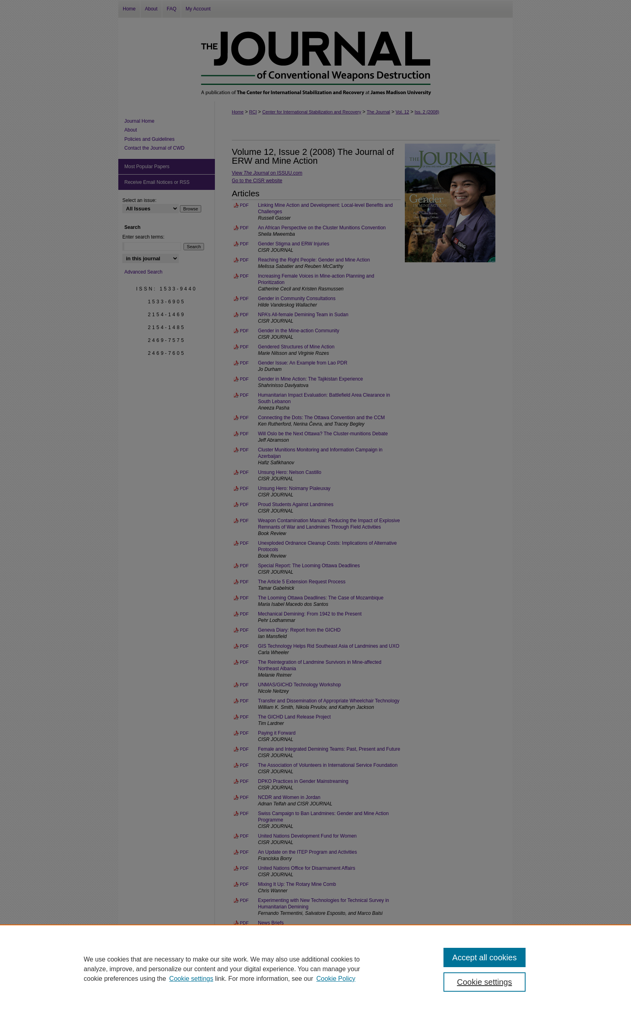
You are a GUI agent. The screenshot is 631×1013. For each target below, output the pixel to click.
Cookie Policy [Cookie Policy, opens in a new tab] (335, 978)
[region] (315, 968)
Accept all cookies (484, 957)
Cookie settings (191, 978)
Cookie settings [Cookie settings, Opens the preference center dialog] (484, 982)
